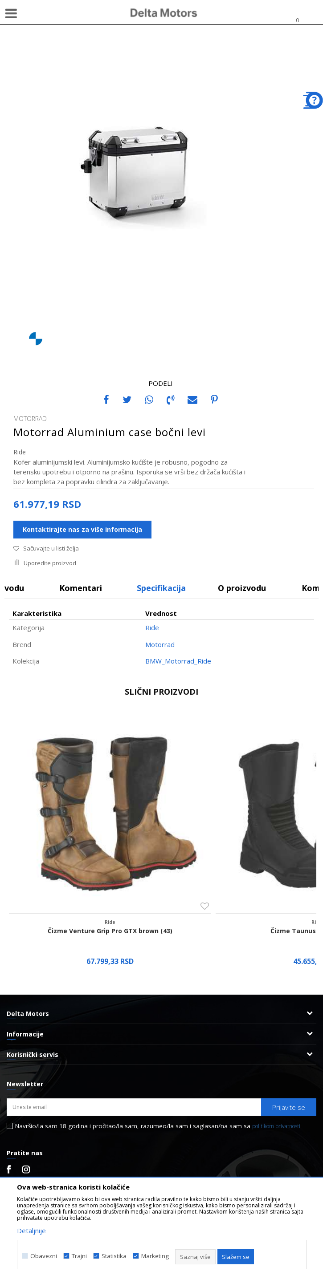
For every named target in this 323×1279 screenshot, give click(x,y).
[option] (161, 174)
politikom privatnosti (276, 1126)
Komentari (80, 588)
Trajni (79, 1256)
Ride (19, 452)
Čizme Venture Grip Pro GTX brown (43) (110, 931)
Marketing (155, 1256)
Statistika (114, 1256)
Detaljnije (31, 1230)
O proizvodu (242, 588)
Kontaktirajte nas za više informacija (82, 529)
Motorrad (160, 644)
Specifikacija (161, 588)
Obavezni (43, 1256)
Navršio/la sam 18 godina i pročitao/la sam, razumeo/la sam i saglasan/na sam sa (157, 1126)
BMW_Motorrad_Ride (178, 660)
